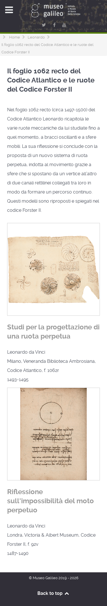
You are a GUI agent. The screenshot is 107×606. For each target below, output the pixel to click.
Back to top (53, 593)
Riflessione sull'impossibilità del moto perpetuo (50, 501)
